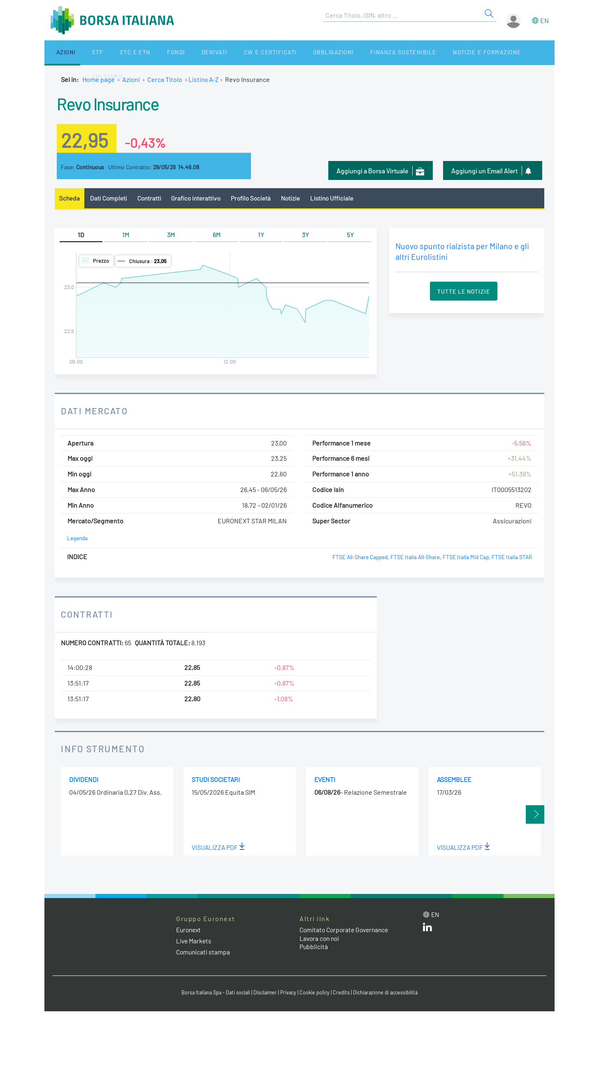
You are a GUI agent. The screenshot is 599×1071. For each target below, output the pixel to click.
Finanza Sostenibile (356, 52)
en (544, 20)
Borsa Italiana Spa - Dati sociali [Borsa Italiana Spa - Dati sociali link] (213, 993)
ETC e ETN (115, 52)
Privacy (288, 993)
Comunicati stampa (204, 952)
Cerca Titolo (164, 79)
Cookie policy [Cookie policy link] (316, 993)
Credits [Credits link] (342, 993)
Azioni (59, 52)
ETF (85, 52)
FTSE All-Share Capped (357, 557)
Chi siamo (498, 52)
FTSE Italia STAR (511, 557)
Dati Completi (109, 198)
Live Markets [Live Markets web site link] (194, 941)
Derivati (181, 52)
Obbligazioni (291, 52)
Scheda (69, 198)
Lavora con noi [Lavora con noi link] (320, 939)
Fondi (149, 52)
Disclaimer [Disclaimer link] (264, 993)
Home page (98, 79)
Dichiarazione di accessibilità (388, 993)
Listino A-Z (204, 79)
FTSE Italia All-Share (413, 557)
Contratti (151, 198)
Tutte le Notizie (463, 291)
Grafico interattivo (199, 198)
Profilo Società (256, 198)
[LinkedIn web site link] (427, 929)
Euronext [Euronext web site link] (189, 930)
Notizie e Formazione (437, 52)
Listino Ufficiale (340, 198)
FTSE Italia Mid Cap (464, 557)
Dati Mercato (95, 411)
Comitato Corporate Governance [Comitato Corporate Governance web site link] (346, 930)
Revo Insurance (112, 103)
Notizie (297, 198)
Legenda (77, 538)
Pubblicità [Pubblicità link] (314, 947)
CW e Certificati (232, 52)
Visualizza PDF (219, 848)
